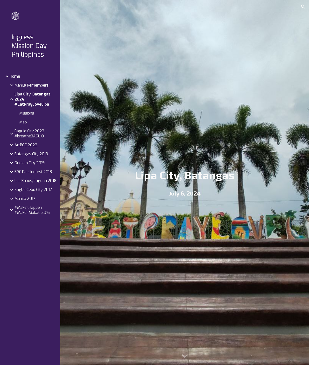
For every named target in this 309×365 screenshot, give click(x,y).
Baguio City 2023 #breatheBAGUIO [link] (29, 133)
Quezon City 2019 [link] (29, 162)
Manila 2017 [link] (24, 198)
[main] (185, 175)
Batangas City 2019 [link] (31, 153)
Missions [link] (26, 113)
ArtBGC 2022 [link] (25, 145)
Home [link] (15, 76)
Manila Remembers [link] (31, 85)
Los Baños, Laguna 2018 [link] (35, 180)
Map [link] (23, 122)
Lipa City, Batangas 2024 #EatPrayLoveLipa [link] (32, 99)
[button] (303, 7)
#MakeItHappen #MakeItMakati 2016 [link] (32, 210)
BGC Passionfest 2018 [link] (33, 171)
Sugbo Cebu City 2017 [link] (33, 189)
